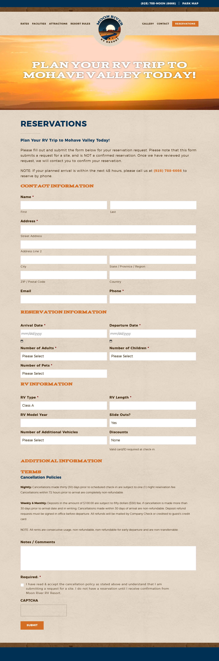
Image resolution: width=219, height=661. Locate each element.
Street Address (31, 236)
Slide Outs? (119, 415)
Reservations (185, 24)
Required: (31, 577)
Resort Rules (80, 24)
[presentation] (44, 610)
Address (29, 221)
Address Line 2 (31, 251)
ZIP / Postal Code (33, 282)
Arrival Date (33, 325)
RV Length (120, 397)
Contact (163, 24)
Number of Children (129, 348)
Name (27, 197)
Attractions (58, 24)
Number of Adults (38, 348)
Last (113, 212)
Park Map (190, 3)
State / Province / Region (127, 266)
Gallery (148, 24)
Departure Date (125, 325)
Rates (25, 24)
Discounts (118, 432)
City (23, 266)
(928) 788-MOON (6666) (158, 3)
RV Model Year (34, 415)
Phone (116, 291)
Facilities (39, 24)
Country (115, 282)
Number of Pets (36, 365)
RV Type (29, 397)
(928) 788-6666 (168, 170)
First (24, 212)
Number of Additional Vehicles (49, 432)
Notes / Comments (38, 542)
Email (26, 291)
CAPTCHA (29, 600)
